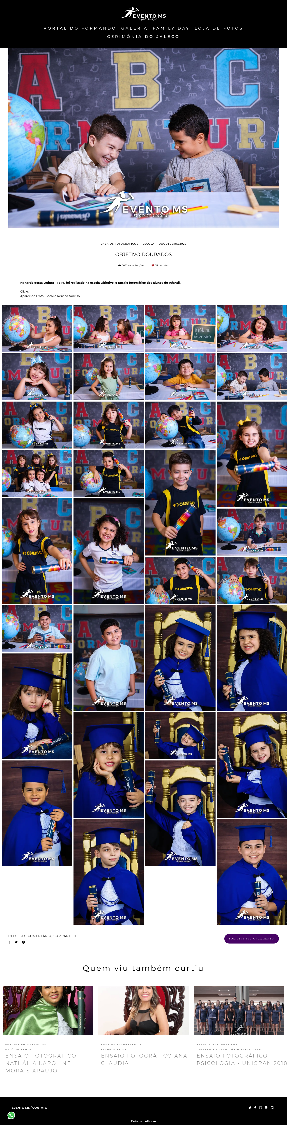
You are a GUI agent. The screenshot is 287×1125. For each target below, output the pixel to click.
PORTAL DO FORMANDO (80, 28)
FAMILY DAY (171, 28)
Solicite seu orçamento (251, 938)
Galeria (134, 28)
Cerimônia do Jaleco (143, 36)
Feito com (143, 1121)
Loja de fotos (219, 28)
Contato (39, 1107)
